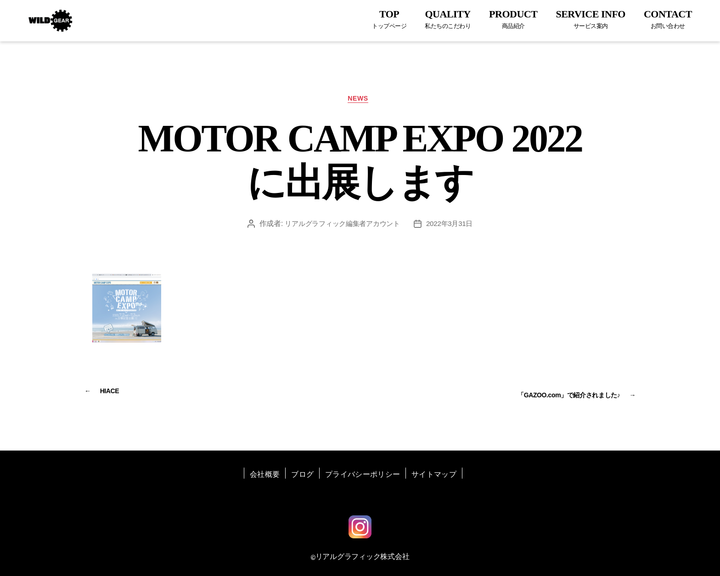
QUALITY (448, 19)
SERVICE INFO (590, 19)
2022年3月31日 (453, 226)
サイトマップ (433, 472)
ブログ (302, 472)
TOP (389, 19)
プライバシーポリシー (362, 472)
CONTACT (668, 19)
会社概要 (265, 472)
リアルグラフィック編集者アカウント (341, 226)
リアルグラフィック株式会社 (362, 554)
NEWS (360, 100)
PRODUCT (513, 19)
